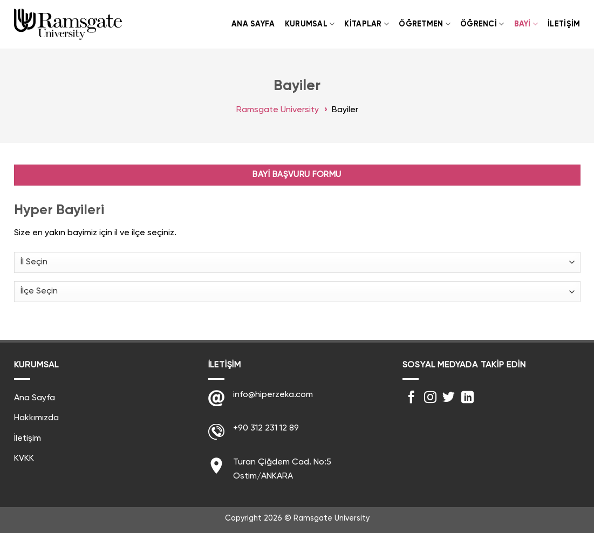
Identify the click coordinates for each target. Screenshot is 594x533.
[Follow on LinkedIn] (467, 398)
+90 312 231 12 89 (266, 428)
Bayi (526, 24)
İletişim (564, 24)
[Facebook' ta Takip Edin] (411, 398)
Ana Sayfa (253, 24)
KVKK (24, 458)
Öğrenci (482, 24)
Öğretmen (424, 24)
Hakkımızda (36, 418)
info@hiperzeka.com (273, 395)
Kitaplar (366, 24)
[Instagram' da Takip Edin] (430, 398)
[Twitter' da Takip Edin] (448, 398)
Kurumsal (310, 24)
